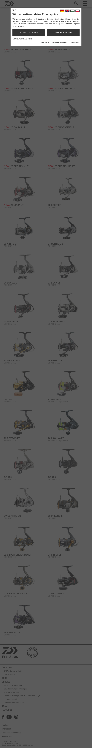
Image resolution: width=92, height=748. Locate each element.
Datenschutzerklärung (60, 43)
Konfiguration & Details (22, 39)
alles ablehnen (63, 32)
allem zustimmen (29, 32)
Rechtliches (75, 43)
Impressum (45, 43)
